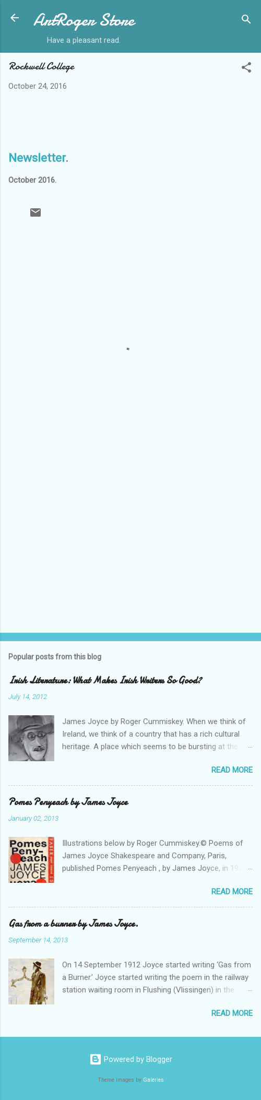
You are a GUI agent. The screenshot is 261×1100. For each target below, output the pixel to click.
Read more (232, 770)
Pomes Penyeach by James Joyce (67, 802)
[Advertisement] (130, 543)
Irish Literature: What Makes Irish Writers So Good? (104, 680)
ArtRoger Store (83, 20)
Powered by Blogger (130, 1059)
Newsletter (36, 157)
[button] (246, 69)
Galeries (153, 1080)
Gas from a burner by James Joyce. (73, 923)
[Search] (246, 21)
